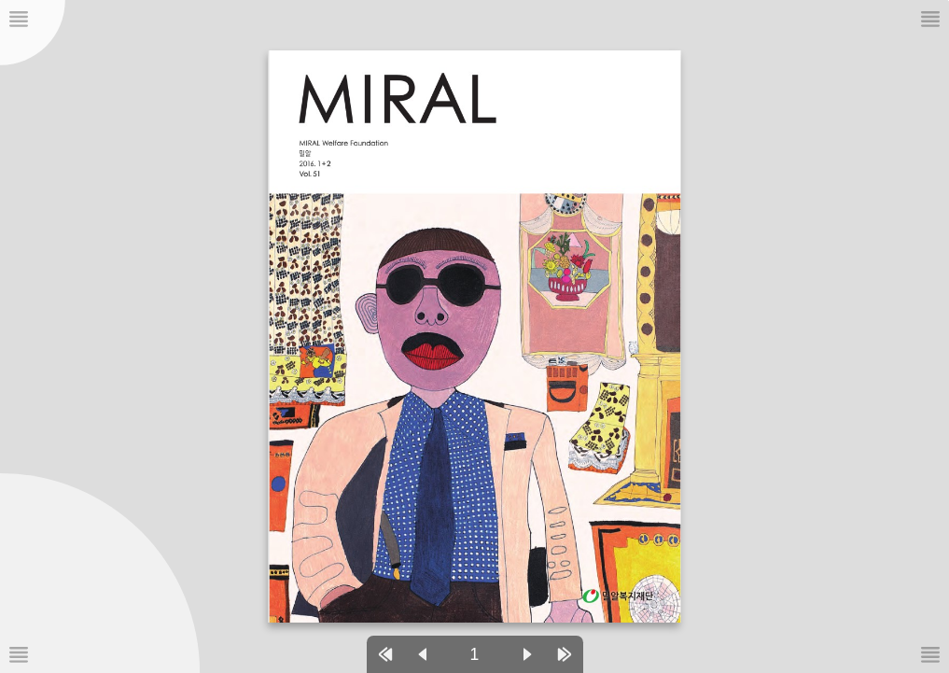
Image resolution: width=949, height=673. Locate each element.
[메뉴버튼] (18, 654)
